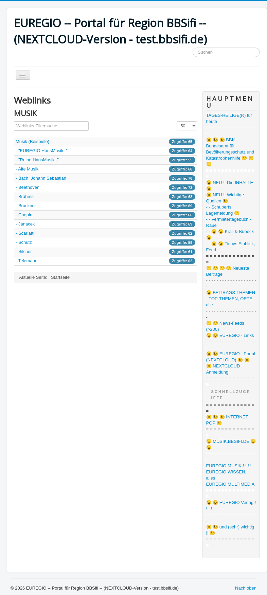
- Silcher (24, 251)
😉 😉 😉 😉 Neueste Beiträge (227, 271)
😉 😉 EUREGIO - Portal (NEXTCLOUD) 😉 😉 (230, 356)
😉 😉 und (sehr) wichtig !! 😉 (230, 530)
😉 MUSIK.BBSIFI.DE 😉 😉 (231, 444)
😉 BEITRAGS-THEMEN (230, 292)
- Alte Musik (27, 169)
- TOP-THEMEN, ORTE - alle (230, 301)
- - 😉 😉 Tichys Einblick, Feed (230, 246)
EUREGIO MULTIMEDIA (230, 484)
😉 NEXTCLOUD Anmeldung (223, 369)
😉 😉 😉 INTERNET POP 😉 (227, 420)
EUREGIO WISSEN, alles (226, 475)
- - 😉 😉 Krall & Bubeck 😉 (230, 234)
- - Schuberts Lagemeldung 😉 (222, 210)
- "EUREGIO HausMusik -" (42, 150)
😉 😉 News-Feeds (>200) (225, 326)
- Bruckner (26, 205)
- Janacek (25, 224)
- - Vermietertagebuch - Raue (228, 222)
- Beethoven (27, 187)
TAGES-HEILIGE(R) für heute (229, 118)
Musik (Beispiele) (32, 141)
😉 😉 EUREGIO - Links (230, 335)
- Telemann (26, 260)
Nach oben (245, 588)
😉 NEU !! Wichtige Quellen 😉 (225, 197)
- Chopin (24, 214)
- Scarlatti (25, 233)
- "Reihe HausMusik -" (37, 159)
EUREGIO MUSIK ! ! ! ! (229, 465)
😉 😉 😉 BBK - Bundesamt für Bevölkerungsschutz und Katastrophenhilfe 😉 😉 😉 (230, 152)
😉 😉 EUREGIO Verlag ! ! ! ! (231, 505)
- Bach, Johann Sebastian (41, 178)
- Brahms (25, 196)
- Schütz (24, 242)
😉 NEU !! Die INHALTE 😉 (229, 185)
